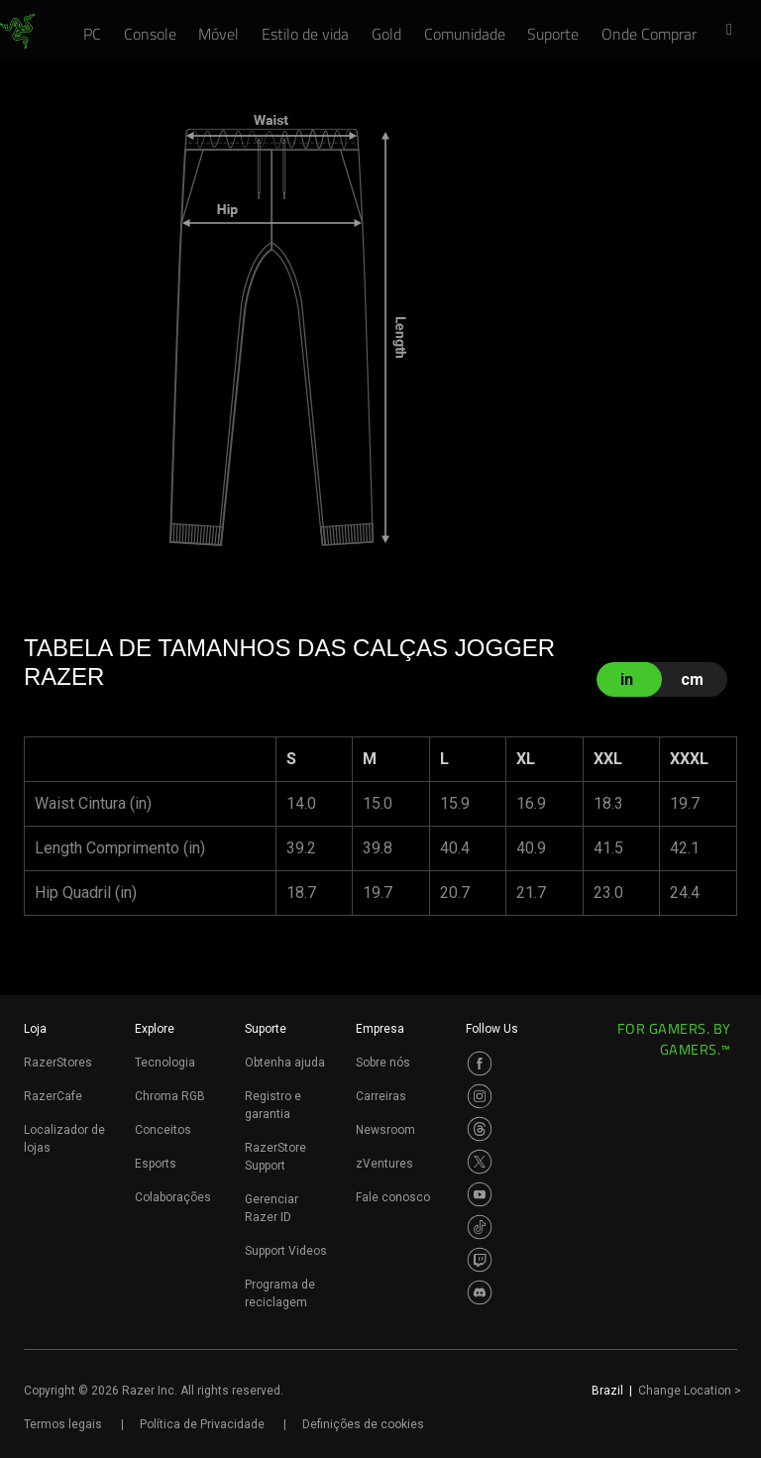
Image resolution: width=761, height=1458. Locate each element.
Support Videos (286, 1251)
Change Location (689, 1391)
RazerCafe (53, 1096)
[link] (17, 32)
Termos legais (63, 1424)
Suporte (265, 1029)
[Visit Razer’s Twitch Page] (479, 1260)
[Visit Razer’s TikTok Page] (479, 1227)
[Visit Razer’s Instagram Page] (479, 1096)
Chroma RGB (170, 1096)
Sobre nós (383, 1062)
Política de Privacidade (202, 1424)
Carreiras (381, 1096)
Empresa (380, 1029)
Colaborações (173, 1197)
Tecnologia (165, 1062)
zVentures (384, 1164)
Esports (155, 1164)
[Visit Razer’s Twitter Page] (479, 1162)
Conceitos (163, 1130)
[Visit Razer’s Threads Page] (479, 1129)
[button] (735, 31)
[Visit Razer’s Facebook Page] (479, 1063)
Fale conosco (393, 1197)
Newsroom (385, 1130)
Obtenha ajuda (285, 1062)
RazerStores (58, 1062)
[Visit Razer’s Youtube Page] (479, 1194)
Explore (154, 1029)
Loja (35, 1029)
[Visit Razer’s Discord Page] (479, 1292)
